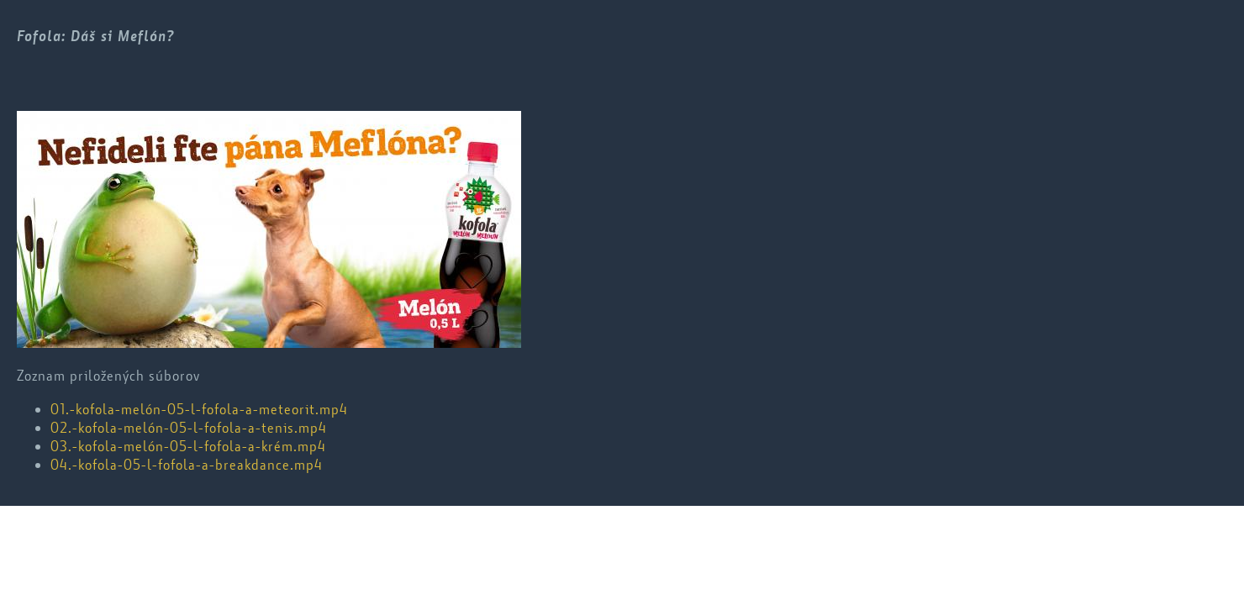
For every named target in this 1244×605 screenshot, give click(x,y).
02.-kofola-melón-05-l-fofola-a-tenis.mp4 (188, 427)
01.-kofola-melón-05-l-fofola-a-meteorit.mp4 (199, 409)
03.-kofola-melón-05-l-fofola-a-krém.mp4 (188, 446)
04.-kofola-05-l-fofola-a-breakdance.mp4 (186, 464)
